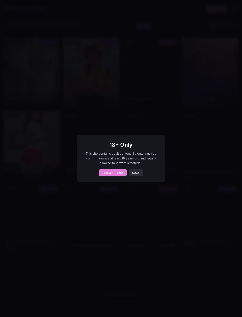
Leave (136, 172)
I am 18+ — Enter (112, 172)
